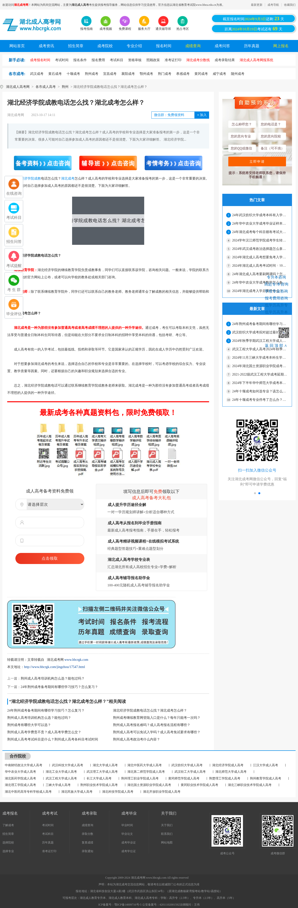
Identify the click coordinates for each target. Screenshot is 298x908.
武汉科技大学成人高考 (67, 765)
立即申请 (257, 161)
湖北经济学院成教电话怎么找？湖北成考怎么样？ (150, 710)
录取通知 (87, 851)
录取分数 (87, 834)
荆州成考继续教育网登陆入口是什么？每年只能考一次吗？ (156, 718)
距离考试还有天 (253, 28)
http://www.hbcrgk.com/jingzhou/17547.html (54, 667)
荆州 (65, 87)
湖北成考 (67, 178)
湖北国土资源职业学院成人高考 (149, 785)
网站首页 (17, 46)
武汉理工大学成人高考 (102, 771)
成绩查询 (193, 46)
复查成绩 (87, 842)
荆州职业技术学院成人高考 (99, 785)
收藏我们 (290, 4)
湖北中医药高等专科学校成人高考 (28, 791)
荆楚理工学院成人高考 (224, 778)
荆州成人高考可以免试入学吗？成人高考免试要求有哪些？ (156, 732)
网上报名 (281, 46)
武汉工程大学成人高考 (61, 778)
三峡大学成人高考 (58, 785)
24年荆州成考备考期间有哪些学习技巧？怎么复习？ (59, 687)
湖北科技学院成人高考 (117, 791)
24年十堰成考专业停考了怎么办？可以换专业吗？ (260, 400)
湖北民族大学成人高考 (77, 791)
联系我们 (167, 834)
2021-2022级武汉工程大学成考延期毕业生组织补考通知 (260, 374)
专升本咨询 (276, 277)
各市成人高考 (46, 87)
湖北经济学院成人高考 (227, 765)
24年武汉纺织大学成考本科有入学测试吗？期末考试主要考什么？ (260, 215)
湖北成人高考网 (18, 87)
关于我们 (167, 825)
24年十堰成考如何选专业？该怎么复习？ (260, 391)
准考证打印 (49, 851)
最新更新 (256, 4)
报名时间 (163, 46)
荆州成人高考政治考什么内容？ (136, 739)
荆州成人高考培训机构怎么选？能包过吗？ (53, 678)
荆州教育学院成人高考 (265, 778)
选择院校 (8, 842)
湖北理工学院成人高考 (20, 785)
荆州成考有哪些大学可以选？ (29, 725)
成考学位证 (128, 851)
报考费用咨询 (276, 298)
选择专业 (8, 851)
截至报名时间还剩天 (253, 18)
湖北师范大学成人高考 (231, 771)
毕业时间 (127, 825)
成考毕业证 (128, 842)
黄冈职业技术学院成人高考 (199, 785)
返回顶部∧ (276, 346)
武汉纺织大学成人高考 (187, 765)
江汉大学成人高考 (265, 765)
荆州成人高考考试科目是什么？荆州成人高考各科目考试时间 (52, 739)
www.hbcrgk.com (76, 660)
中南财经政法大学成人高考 (23, 765)
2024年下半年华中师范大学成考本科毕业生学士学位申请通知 (260, 383)
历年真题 (251, 46)
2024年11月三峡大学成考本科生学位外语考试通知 (260, 357)
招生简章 (75, 46)
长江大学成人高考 (99, 778)
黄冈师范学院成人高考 (183, 778)
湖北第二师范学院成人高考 (146, 771)
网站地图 (167, 842)
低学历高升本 (276, 312)
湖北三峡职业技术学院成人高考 (250, 785)
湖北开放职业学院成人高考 (161, 791)
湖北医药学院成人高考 (20, 778)
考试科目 (48, 834)
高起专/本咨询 (276, 284)
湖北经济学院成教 (27, 178)
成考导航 (273, 4)
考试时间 (48, 825)
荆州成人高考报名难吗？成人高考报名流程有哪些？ (151, 725)
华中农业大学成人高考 (20, 771)
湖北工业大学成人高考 (61, 771)
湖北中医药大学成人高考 (144, 765)
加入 (201, 115)
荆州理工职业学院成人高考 (140, 778)
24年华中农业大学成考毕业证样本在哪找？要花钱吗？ (260, 223)
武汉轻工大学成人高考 (190, 771)
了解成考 (8, 825)
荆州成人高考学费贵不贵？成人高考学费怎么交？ (44, 732)
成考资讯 (46, 46)
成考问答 (222, 46)
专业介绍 (134, 46)
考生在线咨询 (276, 268)
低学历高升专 (276, 305)
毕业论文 (127, 834)
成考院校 (105, 46)
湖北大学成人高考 (105, 765)
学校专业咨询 (276, 291)
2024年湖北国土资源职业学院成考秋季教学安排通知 (260, 366)
